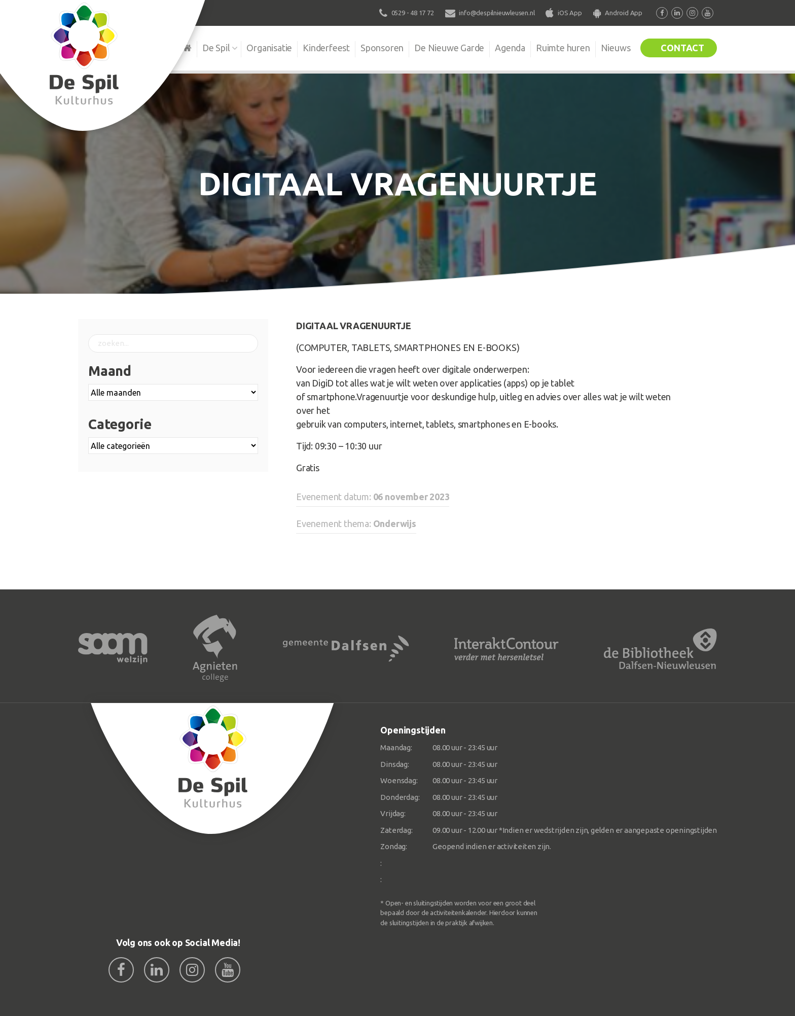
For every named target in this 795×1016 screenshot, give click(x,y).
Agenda (510, 48)
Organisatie (269, 48)
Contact (682, 48)
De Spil (216, 48)
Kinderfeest (326, 48)
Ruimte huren (563, 48)
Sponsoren (382, 48)
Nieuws (616, 48)
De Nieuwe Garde (449, 48)
